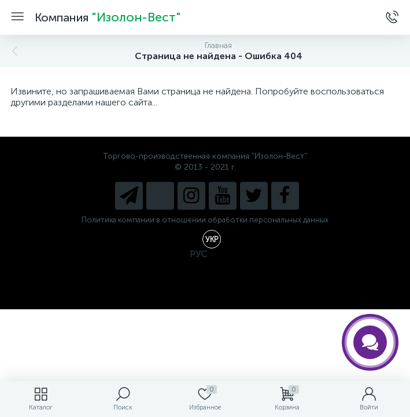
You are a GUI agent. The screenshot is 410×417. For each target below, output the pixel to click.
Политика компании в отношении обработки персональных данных (205, 219)
